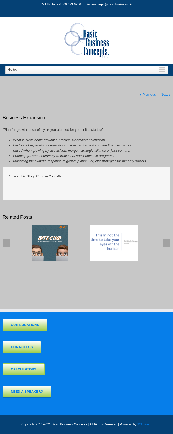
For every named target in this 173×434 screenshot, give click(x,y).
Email (99, 188)
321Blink (143, 424)
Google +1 (73, 187)
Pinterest (87, 188)
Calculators (23, 369)
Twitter (22, 187)
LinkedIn (34, 187)
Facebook (10, 187)
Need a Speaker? (27, 391)
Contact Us (22, 347)
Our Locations (25, 325)
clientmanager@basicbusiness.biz (109, 4)
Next (164, 95)
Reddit (46, 187)
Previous (149, 95)
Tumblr (60, 187)
